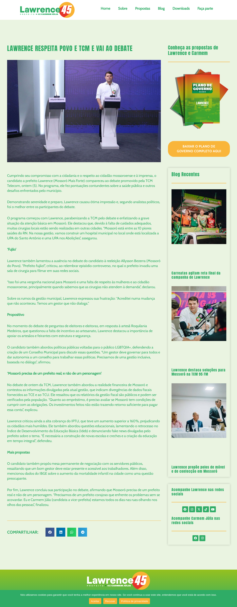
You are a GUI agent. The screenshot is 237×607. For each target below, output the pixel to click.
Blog (161, 8)
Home (105, 8)
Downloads (181, 8)
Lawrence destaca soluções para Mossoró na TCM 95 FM (199, 372)
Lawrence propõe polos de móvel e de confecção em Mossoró (198, 469)
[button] (50, 532)
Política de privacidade (134, 601)
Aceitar (95, 601)
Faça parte (205, 8)
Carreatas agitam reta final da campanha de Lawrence (196, 275)
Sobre (122, 8)
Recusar (110, 601)
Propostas (142, 8)
